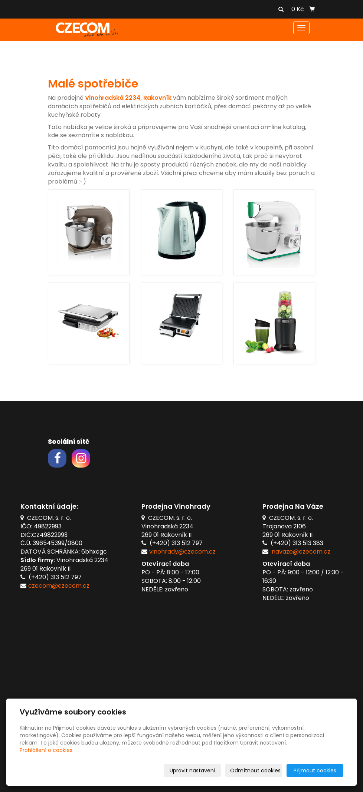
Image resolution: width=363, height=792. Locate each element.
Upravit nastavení (192, 770)
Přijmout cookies (315, 770)
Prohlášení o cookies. (46, 750)
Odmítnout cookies (255, 770)
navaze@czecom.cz (301, 551)
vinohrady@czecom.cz (182, 551)
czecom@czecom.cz (58, 585)
